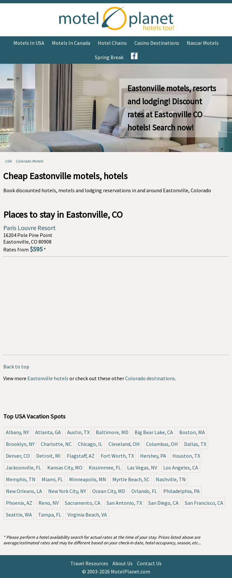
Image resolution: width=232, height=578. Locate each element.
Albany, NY (17, 432)
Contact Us (149, 563)
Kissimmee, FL (105, 467)
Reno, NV (48, 503)
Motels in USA (28, 43)
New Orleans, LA (24, 491)
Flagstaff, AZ (80, 455)
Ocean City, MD (108, 491)
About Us (122, 563)
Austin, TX (78, 432)
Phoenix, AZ (19, 503)
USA (8, 161)
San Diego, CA (163, 503)
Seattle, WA (19, 514)
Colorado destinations (150, 378)
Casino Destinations (156, 43)
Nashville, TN (171, 479)
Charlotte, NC (56, 444)
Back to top (16, 366)
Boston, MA (192, 432)
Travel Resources (89, 563)
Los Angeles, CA (180, 467)
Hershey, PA (153, 455)
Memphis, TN (21, 479)
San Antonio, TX (124, 503)
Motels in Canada (71, 43)
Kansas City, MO (64, 467)
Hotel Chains (112, 43)
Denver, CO (18, 455)
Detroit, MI (48, 455)
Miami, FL (52, 479)
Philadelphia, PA (181, 491)
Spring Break (109, 57)
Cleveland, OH (124, 444)
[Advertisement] (116, 305)
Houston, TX (186, 455)
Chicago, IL (90, 444)
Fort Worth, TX (117, 455)
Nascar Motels (203, 43)
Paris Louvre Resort (29, 228)
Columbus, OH (162, 444)
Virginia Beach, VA (87, 514)
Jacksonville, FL (23, 467)
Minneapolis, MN (87, 479)
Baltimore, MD (112, 432)
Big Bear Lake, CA (154, 432)
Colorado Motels (29, 161)
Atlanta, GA (48, 432)
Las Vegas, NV (142, 467)
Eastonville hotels (47, 378)
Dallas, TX (195, 444)
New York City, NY (67, 491)
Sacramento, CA (82, 503)
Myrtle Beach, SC (131, 479)
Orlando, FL (144, 491)
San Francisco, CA (204, 503)
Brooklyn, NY (20, 444)
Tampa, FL (49, 514)
